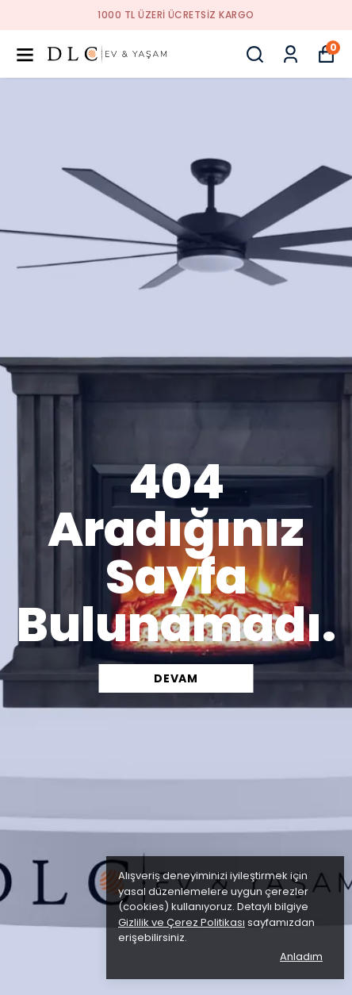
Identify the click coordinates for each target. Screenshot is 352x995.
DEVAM (176, 678)
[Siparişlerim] (290, 54)
